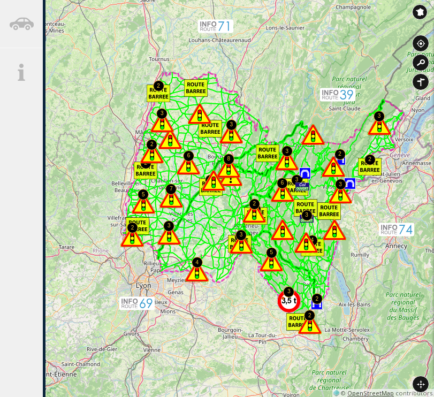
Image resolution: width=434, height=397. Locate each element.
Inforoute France (420, 12)
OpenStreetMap (370, 393)
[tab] (21, 24)
